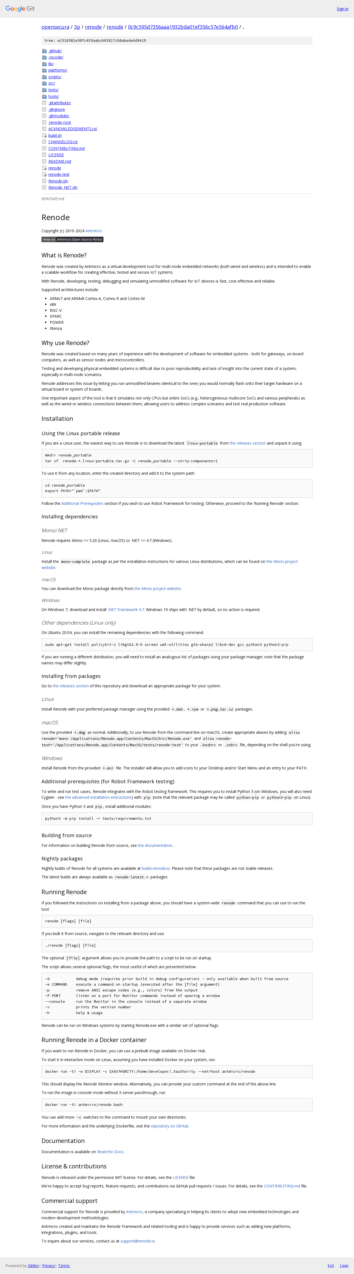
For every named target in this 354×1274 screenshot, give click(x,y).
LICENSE (56, 154)
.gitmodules (58, 115)
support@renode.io (138, 1241)
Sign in (342, 8)
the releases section (248, 443)
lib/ (51, 63)
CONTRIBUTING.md (66, 148)
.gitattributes (59, 102)
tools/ (53, 96)
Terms (64, 1265)
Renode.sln (58, 181)
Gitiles (33, 1265)
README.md (59, 161)
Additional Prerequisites (82, 503)
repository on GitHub (169, 1126)
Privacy (48, 1265)
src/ (51, 83)
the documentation (155, 845)
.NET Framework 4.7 (126, 609)
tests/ (53, 89)
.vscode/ (55, 57)
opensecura (55, 27)
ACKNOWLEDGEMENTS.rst (72, 128)
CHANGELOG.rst (63, 141)
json (344, 1265)
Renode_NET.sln (62, 187)
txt (330, 1265)
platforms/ (57, 70)
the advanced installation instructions (98, 797)
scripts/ (54, 76)
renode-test (58, 174)
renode (93, 27)
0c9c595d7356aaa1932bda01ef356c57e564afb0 (183, 27)
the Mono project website (157, 588)
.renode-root (59, 122)
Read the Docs (110, 1151)
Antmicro (93, 230)
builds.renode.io (156, 868)
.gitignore (56, 109)
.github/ (55, 50)
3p (77, 27)
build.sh (55, 135)
